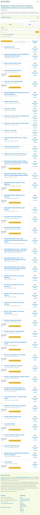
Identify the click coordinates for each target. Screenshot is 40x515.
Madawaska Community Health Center (15, 154)
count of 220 (35, 280)
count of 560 (35, 243)
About (21, 507)
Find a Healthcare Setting (25, 500)
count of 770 (35, 336)
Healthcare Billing (23, 506)
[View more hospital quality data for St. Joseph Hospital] (15, 430)
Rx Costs (21, 503)
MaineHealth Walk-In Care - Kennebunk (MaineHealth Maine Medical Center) (15, 249)
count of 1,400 (35, 166)
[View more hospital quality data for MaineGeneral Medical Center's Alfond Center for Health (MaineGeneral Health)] (15, 168)
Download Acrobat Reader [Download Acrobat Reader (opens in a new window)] (6, 507)
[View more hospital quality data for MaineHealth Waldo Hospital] (15, 233)
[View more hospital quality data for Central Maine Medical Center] (15, 76)
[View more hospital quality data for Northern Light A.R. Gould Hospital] (15, 337)
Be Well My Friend (9, 47)
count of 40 (35, 58)
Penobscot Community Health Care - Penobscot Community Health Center (15, 388)
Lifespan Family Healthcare (12, 146)
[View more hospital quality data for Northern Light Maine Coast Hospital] (15, 360)
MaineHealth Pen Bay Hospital (13, 216)
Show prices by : (7, 34)
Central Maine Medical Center (13, 70)
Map (29, 24)
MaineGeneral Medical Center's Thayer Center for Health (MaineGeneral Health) (16, 174)
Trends (21, 501)
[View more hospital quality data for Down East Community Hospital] (15, 87)
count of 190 (35, 51)
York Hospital (8, 462)
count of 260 (35, 75)
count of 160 (35, 457)
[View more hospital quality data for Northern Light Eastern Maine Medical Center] (15, 350)
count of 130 (35, 113)
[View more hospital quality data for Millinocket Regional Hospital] (15, 326)
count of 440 (35, 347)
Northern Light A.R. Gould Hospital (14, 331)
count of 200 (35, 232)
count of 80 (35, 67)
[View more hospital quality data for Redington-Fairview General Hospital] (15, 411)
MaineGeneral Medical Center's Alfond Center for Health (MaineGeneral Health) (16, 161)
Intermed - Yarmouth (10, 130)
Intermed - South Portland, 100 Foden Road (16, 116)
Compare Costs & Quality (24, 498)
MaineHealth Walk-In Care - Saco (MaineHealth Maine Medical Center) (15, 258)
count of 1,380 (35, 178)
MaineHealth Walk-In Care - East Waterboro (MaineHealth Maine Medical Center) (16, 240)
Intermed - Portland (10, 108)
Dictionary (22, 510)
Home (21, 497)
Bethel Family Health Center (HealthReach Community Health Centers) (16, 55)
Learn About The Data (34, 21)
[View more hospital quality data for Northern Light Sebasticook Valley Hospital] (15, 383)
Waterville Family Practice (11, 446)
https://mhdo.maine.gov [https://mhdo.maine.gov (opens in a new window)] (8, 503)
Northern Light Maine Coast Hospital (15, 354)
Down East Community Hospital (13, 81)
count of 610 (35, 187)
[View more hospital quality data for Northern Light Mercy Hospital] (15, 371)
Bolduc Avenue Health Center (12, 63)
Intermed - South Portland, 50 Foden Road (16, 123)
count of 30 (35, 86)
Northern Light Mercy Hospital (13, 365)
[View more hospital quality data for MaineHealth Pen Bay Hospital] (15, 222)
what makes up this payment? (35, 49)
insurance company (9, 34)
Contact (3, 495)
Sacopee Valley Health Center (12, 416)
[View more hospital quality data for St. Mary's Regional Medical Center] (15, 441)
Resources (22, 509)
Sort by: (14, 41)
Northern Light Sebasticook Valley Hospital (16, 376)
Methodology (22, 504)
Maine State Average (6, 17)
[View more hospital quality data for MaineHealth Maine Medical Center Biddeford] (15, 190)
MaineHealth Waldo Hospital (12, 227)
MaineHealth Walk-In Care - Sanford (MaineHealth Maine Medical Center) (15, 267)
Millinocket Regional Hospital (12, 320)
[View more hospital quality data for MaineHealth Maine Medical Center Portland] (15, 203)
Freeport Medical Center (11, 101)
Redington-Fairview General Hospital (15, 405)
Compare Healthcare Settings (7, 41)
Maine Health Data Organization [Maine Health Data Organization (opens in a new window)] (22, 477)
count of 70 (35, 97)
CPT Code (3, 10)
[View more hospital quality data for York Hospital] (15, 468)
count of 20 (35, 325)
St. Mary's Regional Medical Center (14, 435)
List (10, 24)
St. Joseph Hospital (9, 424)
